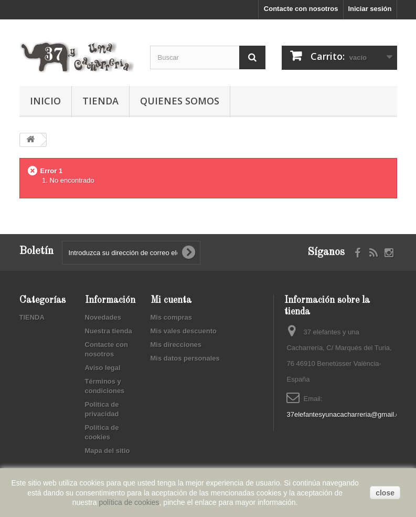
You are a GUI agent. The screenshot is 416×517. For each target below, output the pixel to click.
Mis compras (171, 317)
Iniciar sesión (369, 9)
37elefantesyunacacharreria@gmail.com (347, 414)
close (385, 493)
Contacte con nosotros (301, 9)
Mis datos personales (185, 358)
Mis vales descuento (184, 331)
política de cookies (129, 502)
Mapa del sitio (107, 451)
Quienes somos (179, 100)
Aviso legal (103, 368)
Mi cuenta (171, 300)
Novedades (103, 317)
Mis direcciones (176, 345)
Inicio (45, 100)
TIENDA (100, 100)
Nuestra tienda (108, 331)
